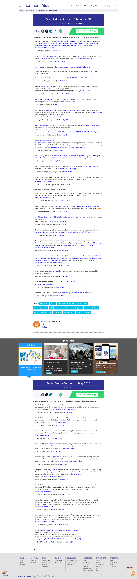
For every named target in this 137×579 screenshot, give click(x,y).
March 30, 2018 (59, 50)
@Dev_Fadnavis (81, 206)
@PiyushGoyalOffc (61, 232)
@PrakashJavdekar (67, 132)
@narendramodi (43, 43)
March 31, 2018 (60, 61)
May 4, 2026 (68, 412)
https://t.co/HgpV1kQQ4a (66, 409)
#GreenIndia (54, 409)
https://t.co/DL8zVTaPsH (49, 539)
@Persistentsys (61, 45)
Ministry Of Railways (91, 308)
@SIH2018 (73, 78)
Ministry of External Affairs (42, 312)
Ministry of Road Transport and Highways (68, 308)
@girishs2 (38, 67)
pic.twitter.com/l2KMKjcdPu (44, 491)
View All (49, 373)
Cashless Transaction (83, 312)
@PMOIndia (88, 45)
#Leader (47, 56)
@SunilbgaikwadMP (92, 206)
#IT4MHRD (87, 132)
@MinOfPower (40, 260)
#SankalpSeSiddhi (59, 282)
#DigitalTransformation (82, 43)
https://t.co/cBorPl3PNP (43, 435)
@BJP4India (39, 258)
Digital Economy (69, 312)
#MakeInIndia (62, 530)
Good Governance (64, 303)
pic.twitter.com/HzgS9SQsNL (74, 539)
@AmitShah (77, 474)
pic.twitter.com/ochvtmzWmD (45, 506)
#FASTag (47, 422)
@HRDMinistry (40, 45)
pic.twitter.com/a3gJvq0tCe (44, 284)
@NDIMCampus (50, 45)
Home (21, 11)
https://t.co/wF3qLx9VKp (51, 147)
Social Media (44, 303)
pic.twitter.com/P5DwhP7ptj (67, 169)
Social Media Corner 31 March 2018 (46, 11)
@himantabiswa (60, 260)
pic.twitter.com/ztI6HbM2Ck (77, 147)
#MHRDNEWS (78, 132)
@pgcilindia (91, 260)
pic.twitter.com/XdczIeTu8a (83, 292)
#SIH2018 (71, 43)
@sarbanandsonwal (49, 258)
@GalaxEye (53, 470)
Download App (101, 372)
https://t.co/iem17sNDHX (66, 448)
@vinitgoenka (95, 132)
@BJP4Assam (61, 258)
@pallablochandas (95, 258)
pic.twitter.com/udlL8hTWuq (60, 422)
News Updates (29, 11)
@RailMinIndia (40, 232)
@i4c (98, 156)
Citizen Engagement (40, 308)
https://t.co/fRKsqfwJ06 (85, 78)
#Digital (41, 56)
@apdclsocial (39, 262)
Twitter (53, 303)
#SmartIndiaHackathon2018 (59, 43)
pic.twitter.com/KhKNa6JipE (59, 221)
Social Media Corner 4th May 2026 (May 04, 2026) (30, 368)
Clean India (57, 312)
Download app (5, 575)
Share (44, 327)
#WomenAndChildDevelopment (64, 158)
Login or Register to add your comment (92, 317)
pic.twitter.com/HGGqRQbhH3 (72, 461)
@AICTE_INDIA (79, 45)
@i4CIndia (70, 45)
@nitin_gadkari (48, 217)
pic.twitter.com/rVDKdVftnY (84, 158)
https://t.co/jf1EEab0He (83, 91)
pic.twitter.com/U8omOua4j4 (45, 247)
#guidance (61, 41)
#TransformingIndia (77, 245)
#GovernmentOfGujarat (59, 156)
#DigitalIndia (94, 43)
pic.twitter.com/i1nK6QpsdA (53, 262)
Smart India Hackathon (79, 303)
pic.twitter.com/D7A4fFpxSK (44, 521)
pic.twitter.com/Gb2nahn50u (52, 117)
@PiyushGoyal (70, 206)
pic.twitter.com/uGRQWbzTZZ (53, 476)
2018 (51, 308)
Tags (36, 303)
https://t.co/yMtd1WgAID (86, 58)
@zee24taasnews (80, 217)
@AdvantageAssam (82, 258)
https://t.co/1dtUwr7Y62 (69, 101)
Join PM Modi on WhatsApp (87, 31)
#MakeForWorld (72, 530)
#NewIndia (69, 282)
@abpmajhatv (69, 217)
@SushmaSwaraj (52, 271)
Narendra (37, 5)
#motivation (72, 41)
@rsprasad (40, 245)
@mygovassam (71, 258)
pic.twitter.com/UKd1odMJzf (44, 47)
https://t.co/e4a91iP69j (85, 232)
